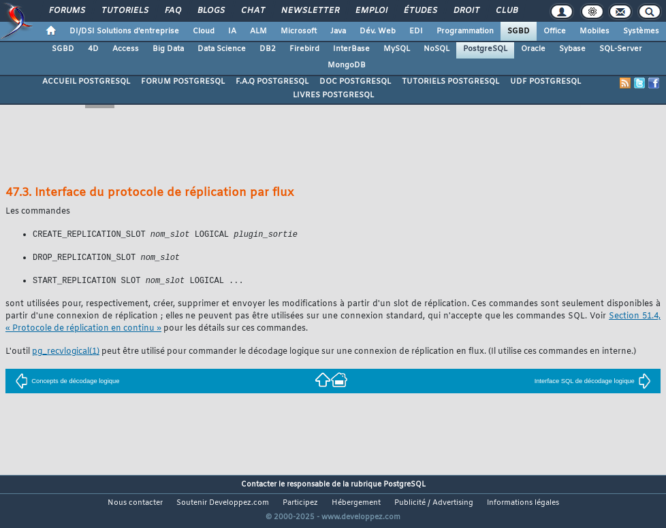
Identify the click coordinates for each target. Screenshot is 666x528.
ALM (258, 31)
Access (125, 49)
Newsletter (309, 10)
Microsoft (299, 31)
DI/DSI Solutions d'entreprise (124, 31)
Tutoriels (124, 10)
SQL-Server (620, 49)
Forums (66, 10)
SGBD (518, 31)
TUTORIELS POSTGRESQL (450, 81)
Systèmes (641, 31)
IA (232, 31)
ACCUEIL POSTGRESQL (86, 81)
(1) (65, 353)
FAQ (172, 10)
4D (93, 49)
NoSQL (436, 49)
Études (420, 10)
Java (338, 31)
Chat (252, 10)
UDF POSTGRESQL (545, 81)
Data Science (221, 49)
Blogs (210, 10)
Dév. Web (378, 31)
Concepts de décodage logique (67, 383)
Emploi (370, 10)
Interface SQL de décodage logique (593, 383)
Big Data (168, 49)
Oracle (533, 49)
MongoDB (347, 65)
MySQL (396, 49)
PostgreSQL (485, 49)
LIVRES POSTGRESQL (333, 95)
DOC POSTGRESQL (355, 81)
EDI (416, 31)
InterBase (351, 49)
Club (506, 10)
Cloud (204, 31)
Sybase (572, 49)
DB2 (267, 49)
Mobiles (594, 31)
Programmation (465, 31)
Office (554, 31)
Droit (465, 10)
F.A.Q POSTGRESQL (272, 81)
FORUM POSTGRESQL (183, 81)
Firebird (304, 49)
